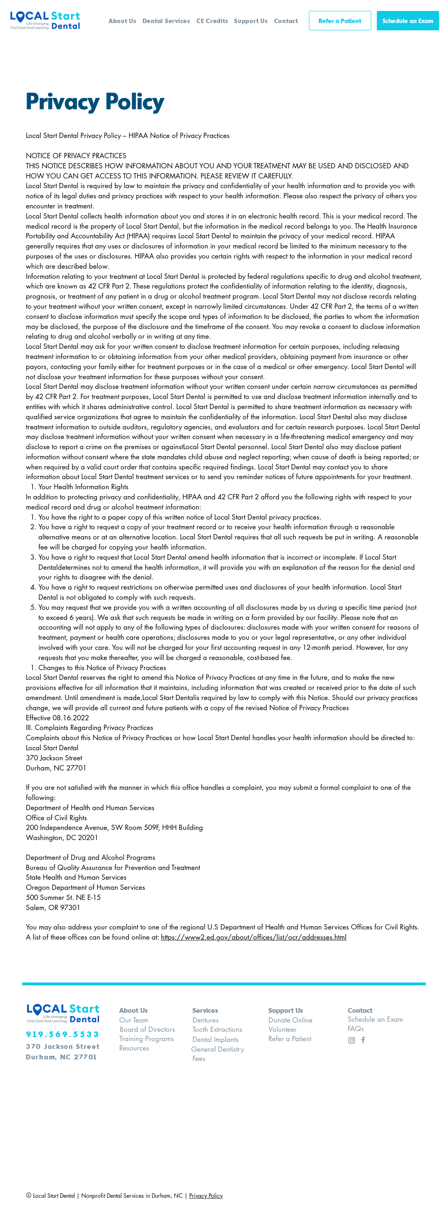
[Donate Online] (299, 1020)
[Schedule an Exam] (408, 20)
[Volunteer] (299, 1029)
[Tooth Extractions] (219, 1029)
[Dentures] (214, 1020)
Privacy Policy (206, 1195)
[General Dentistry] (218, 1049)
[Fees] (214, 1058)
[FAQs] (366, 1028)
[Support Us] (295, 1010)
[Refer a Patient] (340, 20)
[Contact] (370, 1010)
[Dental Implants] (219, 1039)
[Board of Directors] (149, 1029)
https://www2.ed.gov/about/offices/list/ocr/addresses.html (254, 937)
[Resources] (141, 1048)
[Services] (214, 1010)
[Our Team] (140, 1020)
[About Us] (136, 1010)
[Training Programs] (148, 1039)
